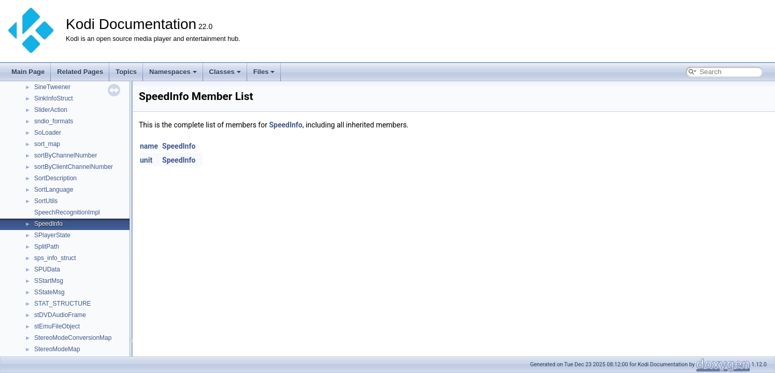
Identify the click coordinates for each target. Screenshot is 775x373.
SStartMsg (48, 280)
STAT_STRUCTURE (62, 303)
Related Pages (80, 72)
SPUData (47, 269)
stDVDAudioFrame (60, 315)
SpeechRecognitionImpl (67, 212)
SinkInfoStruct (53, 98)
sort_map (47, 144)
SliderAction (50, 109)
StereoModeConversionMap (72, 337)
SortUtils (46, 201)
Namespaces (173, 72)
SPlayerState (52, 235)
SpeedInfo (48, 223)
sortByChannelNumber (65, 155)
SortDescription (55, 178)
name (149, 146)
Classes (225, 72)
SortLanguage (53, 189)
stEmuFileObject (57, 326)
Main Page (28, 72)
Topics (126, 72)
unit (146, 160)
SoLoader (47, 132)
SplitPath (46, 246)
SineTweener (52, 87)
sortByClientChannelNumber (73, 166)
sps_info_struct (55, 258)
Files (264, 72)
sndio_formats (53, 121)
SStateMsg (49, 292)
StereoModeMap (57, 349)
